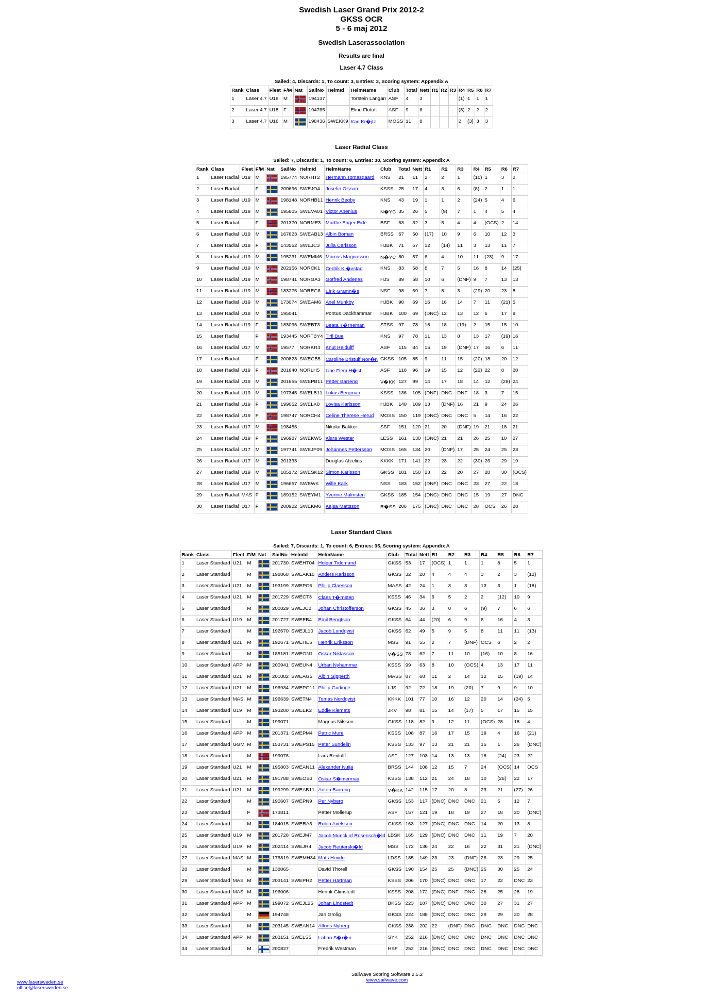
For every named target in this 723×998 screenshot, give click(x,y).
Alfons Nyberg (333, 925)
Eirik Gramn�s (342, 291)
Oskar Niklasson (336, 653)
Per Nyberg (331, 801)
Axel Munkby (340, 302)
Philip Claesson (335, 585)
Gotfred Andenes (344, 279)
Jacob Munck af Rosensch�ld (351, 835)
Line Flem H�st (343, 370)
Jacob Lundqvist (336, 631)
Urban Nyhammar (338, 665)
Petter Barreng (342, 381)
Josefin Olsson (342, 188)
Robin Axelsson (335, 823)
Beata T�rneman (345, 325)
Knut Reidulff (340, 347)
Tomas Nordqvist (336, 699)
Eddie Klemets (334, 710)
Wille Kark (337, 483)
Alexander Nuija (336, 767)
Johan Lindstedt (336, 903)
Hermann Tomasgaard (350, 177)
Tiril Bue (335, 336)
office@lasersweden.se (42, 987)
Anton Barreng (334, 789)
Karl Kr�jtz (363, 121)
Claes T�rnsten (336, 597)
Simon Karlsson (343, 472)
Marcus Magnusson (347, 256)
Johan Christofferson (341, 608)
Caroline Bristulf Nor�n (352, 359)
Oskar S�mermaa (339, 778)
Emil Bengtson (334, 619)
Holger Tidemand (337, 562)
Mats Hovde (331, 857)
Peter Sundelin (334, 744)
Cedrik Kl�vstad (344, 268)
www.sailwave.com (387, 980)
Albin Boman (340, 234)
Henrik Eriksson (335, 642)
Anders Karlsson (336, 574)
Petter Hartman (335, 880)
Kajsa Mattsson (343, 506)
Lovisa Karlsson (343, 404)
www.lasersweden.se (40, 982)
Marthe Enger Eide (346, 222)
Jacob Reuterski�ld (340, 847)
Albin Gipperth (334, 676)
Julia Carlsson (341, 245)
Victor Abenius (341, 211)
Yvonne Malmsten (345, 494)
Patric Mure (331, 733)
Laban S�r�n (334, 937)
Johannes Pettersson (349, 449)
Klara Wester (340, 438)
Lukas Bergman (343, 392)
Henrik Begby (341, 200)
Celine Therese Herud (350, 415)
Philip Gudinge (334, 687)
